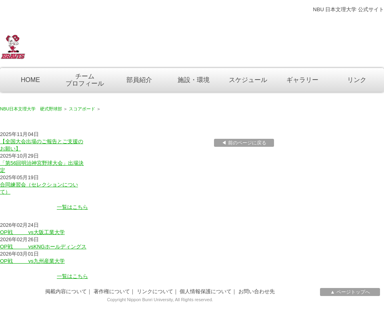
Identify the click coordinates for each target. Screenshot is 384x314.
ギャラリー (302, 79)
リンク (356, 79)
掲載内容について (66, 291)
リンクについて (155, 291)
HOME (30, 79)
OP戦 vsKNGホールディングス (43, 247)
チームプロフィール (85, 80)
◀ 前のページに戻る (244, 143)
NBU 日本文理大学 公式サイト (348, 9)
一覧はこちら (72, 207)
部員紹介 (139, 79)
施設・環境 (194, 79)
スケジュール (248, 79)
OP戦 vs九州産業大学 (32, 261)
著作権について (112, 291)
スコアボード (82, 108)
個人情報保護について (206, 291)
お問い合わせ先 (256, 291)
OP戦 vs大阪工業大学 (32, 232)
